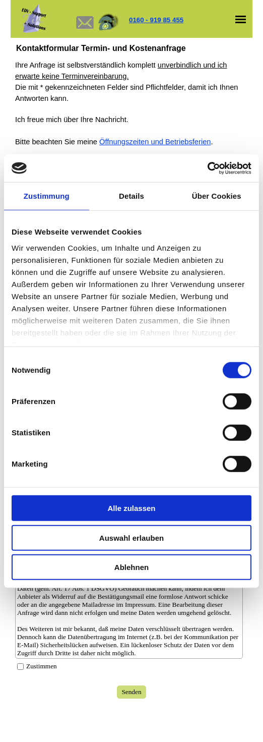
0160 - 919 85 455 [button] (156, 20)
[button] (85, 9)
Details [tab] (131, 196)
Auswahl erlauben (131, 537)
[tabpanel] (175, 20)
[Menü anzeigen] (240, 19)
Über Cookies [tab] (216, 196)
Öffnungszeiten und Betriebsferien (155, 142)
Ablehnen (131, 567)
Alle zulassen (131, 508)
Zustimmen (41, 666)
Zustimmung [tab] (47, 196)
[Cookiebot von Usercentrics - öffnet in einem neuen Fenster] (207, 168)
